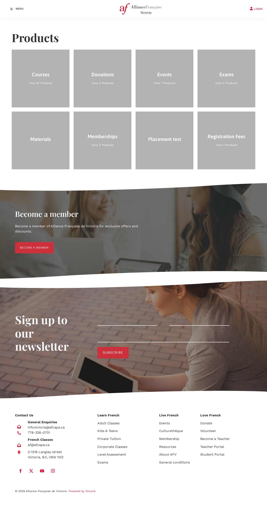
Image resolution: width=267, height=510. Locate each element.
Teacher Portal (212, 447)
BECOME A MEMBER (29, 244)
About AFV (167, 454)
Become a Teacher (215, 439)
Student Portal (212, 454)
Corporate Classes (112, 447)
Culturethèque (171, 431)
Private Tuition (109, 439)
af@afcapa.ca (38, 445)
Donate (206, 423)
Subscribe (113, 352)
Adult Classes (108, 423)
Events (164, 423)
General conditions (174, 462)
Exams (102, 462)
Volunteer (208, 431)
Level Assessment (111, 454)
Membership (169, 439)
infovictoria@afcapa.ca (46, 427)
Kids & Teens (107, 431)
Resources (167, 447)
